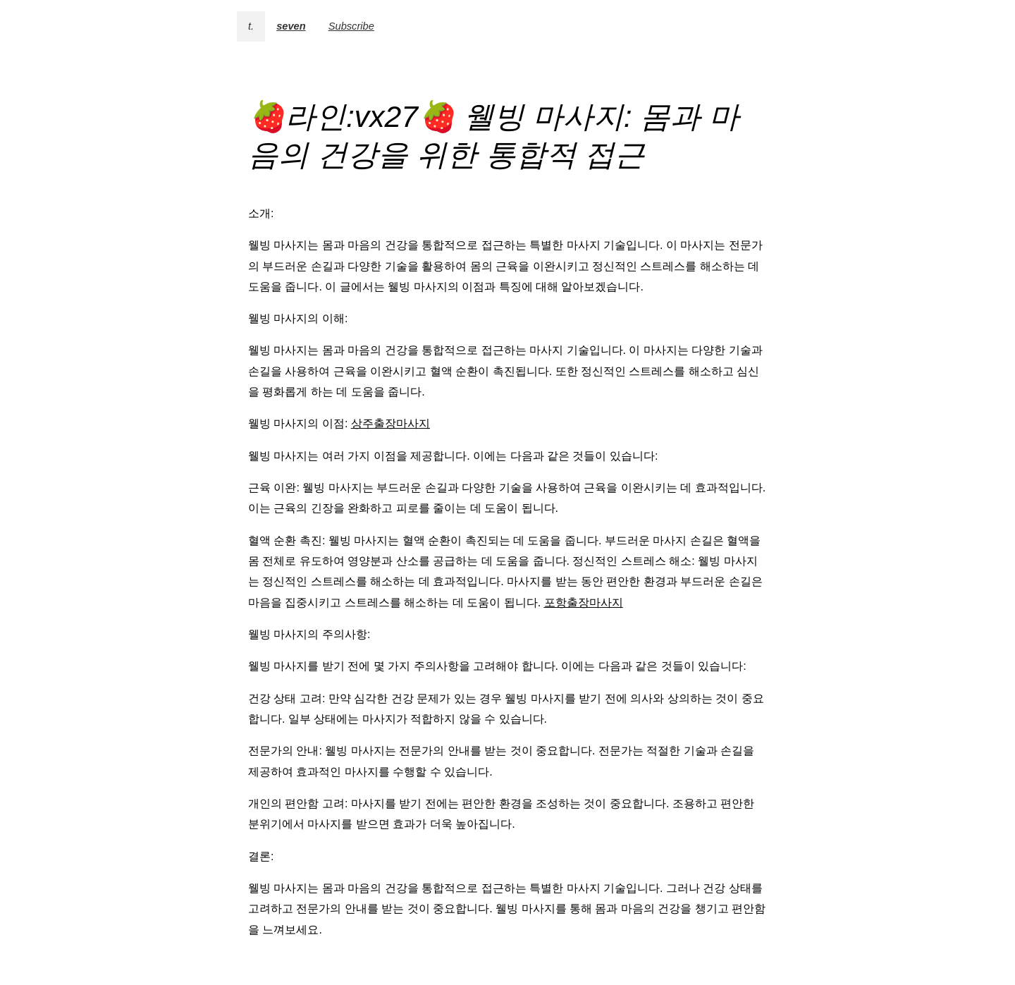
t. (251, 26)
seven (291, 26)
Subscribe (351, 26)
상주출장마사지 (390, 423)
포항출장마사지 (583, 602)
